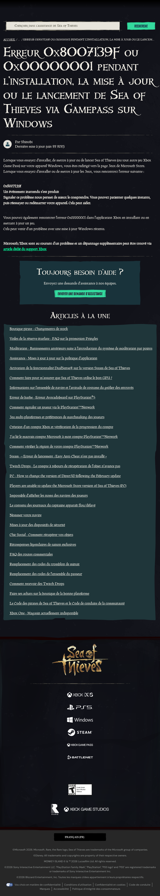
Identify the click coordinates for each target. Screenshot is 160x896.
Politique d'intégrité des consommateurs (96, 889)
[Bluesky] (109, 772)
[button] (80, 837)
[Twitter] (58, 771)
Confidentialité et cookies (110, 884)
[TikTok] (100, 772)
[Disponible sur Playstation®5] (80, 707)
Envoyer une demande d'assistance (80, 294)
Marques (45, 889)
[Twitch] (67, 772)
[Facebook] (50, 771)
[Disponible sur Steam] (80, 732)
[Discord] (92, 772)
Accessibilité (61, 889)
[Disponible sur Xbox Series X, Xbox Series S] (80, 695)
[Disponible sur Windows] (80, 720)
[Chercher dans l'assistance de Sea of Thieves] (63, 26)
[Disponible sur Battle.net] (80, 757)
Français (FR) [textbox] (74, 837)
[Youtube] (79, 772)
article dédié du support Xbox (24, 249)
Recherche (141, 26)
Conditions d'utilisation (77, 884)
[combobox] (62, 26)
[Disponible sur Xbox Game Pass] (80, 745)
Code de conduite (139, 884)
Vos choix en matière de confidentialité (38, 884)
